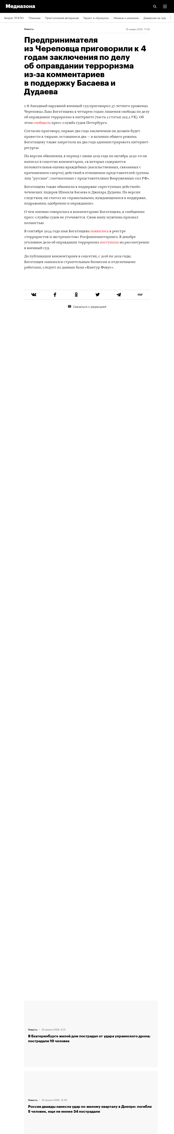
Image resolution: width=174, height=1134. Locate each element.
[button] (165, 6)
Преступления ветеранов (62, 17)
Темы (7, 1039)
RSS (8, 1050)
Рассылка (10, 1061)
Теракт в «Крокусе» (96, 17)
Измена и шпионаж (126, 17)
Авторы (9, 1028)
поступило (109, 242)
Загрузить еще (91, 861)
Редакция (10, 1005)
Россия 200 (11, 1084)
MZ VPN (9, 1073)
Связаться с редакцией (87, 321)
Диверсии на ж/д (155, 17)
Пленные (34, 17)
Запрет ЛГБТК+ (14, 17)
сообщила (42, 123)
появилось (99, 231)
